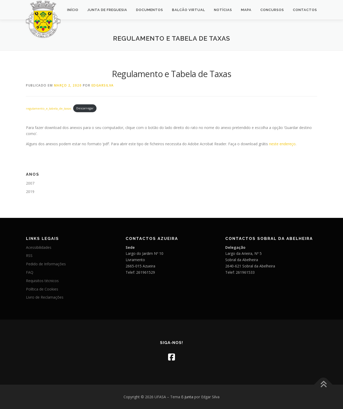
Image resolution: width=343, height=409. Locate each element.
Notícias (223, 10)
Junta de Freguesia (107, 10)
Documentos (149, 10)
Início (72, 10)
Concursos (272, 10)
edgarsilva (103, 85)
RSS (29, 255)
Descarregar (85, 108)
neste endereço (282, 143)
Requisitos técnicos (42, 280)
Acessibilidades (38, 247)
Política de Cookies (42, 289)
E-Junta (187, 396)
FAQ (29, 272)
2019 (30, 191)
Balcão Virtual (188, 10)
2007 (30, 183)
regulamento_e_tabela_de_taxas (48, 108)
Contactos (305, 10)
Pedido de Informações (46, 263)
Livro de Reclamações (44, 297)
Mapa (246, 10)
